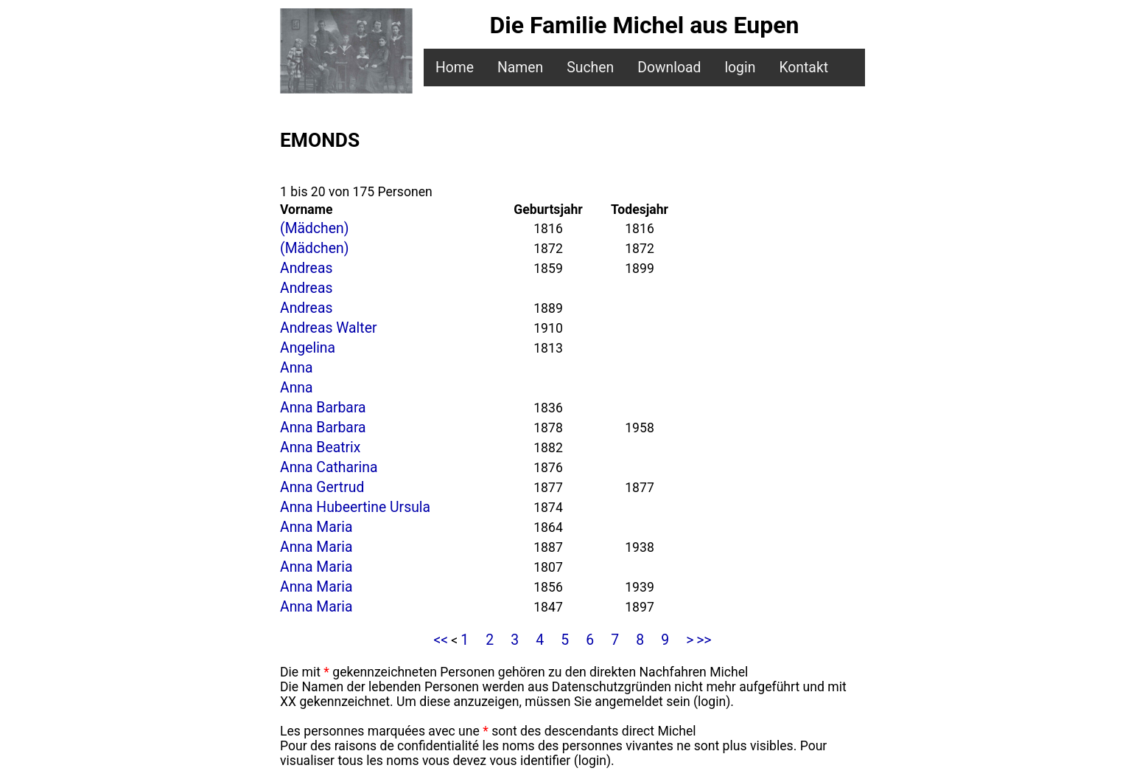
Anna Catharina (329, 467)
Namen (520, 67)
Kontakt (803, 67)
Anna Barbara (323, 407)
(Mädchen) (314, 228)
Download (669, 67)
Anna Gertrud (322, 487)
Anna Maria (316, 527)
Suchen (590, 67)
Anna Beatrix (320, 447)
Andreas (306, 268)
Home (454, 67)
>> (703, 640)
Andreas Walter (328, 327)
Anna (296, 367)
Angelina (307, 347)
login (739, 67)
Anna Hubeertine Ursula (355, 507)
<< (440, 640)
